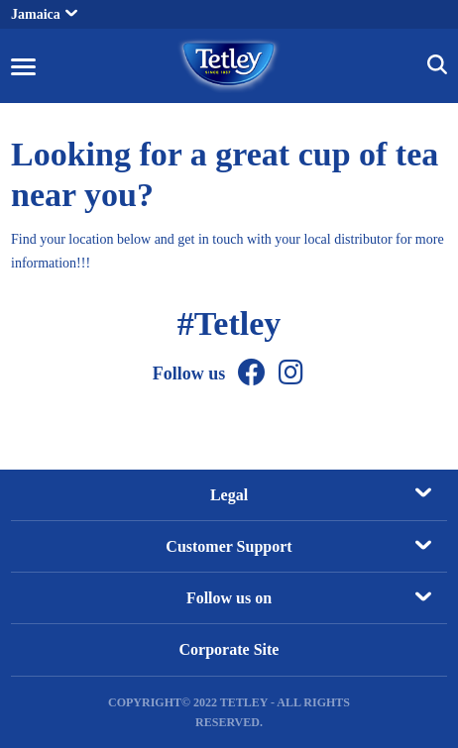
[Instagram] (291, 373)
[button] (23, 65)
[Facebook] (252, 373)
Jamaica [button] (44, 14)
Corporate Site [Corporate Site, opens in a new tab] (229, 649)
